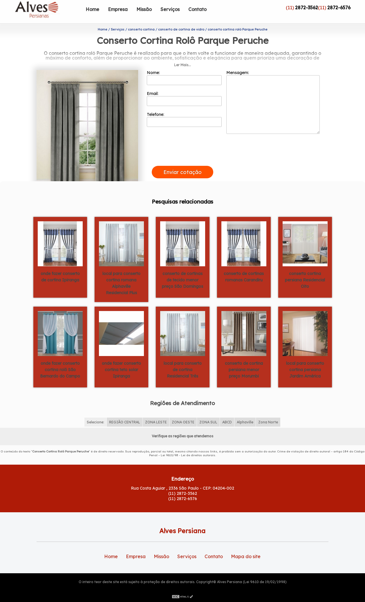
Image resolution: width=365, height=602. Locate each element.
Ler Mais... (182, 65)
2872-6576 (338, 7)
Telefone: (184, 119)
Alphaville (245, 422)
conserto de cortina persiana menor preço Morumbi (244, 370)
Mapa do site (246, 556)
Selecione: (95, 422)
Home (92, 9)
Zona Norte (268, 422)
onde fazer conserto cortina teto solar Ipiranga (121, 370)
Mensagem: (273, 102)
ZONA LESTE (156, 422)
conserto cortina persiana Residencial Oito (305, 280)
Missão (144, 9)
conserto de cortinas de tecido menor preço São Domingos (182, 280)
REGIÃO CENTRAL (124, 422)
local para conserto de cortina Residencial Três (183, 370)
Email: (184, 98)
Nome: (184, 77)
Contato (197, 9)
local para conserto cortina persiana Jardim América (305, 370)
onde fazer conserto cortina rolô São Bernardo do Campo (60, 370)
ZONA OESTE (183, 422)
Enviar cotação (182, 172)
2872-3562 (306, 7)
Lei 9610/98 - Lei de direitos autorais (188, 455)
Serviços (170, 9)
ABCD (227, 422)
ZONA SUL (208, 422)
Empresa (118, 9)
